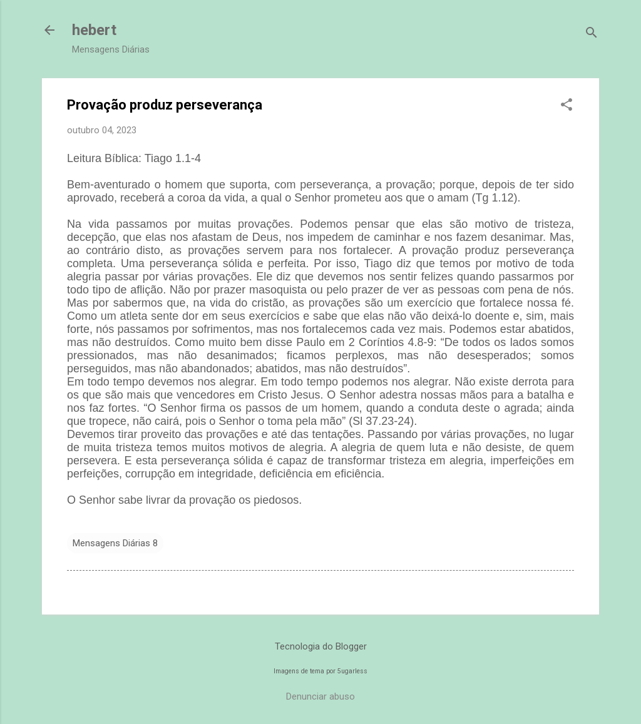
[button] (566, 106)
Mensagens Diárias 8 (115, 543)
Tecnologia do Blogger (321, 646)
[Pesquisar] (591, 34)
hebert (94, 30)
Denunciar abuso (320, 696)
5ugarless (352, 671)
